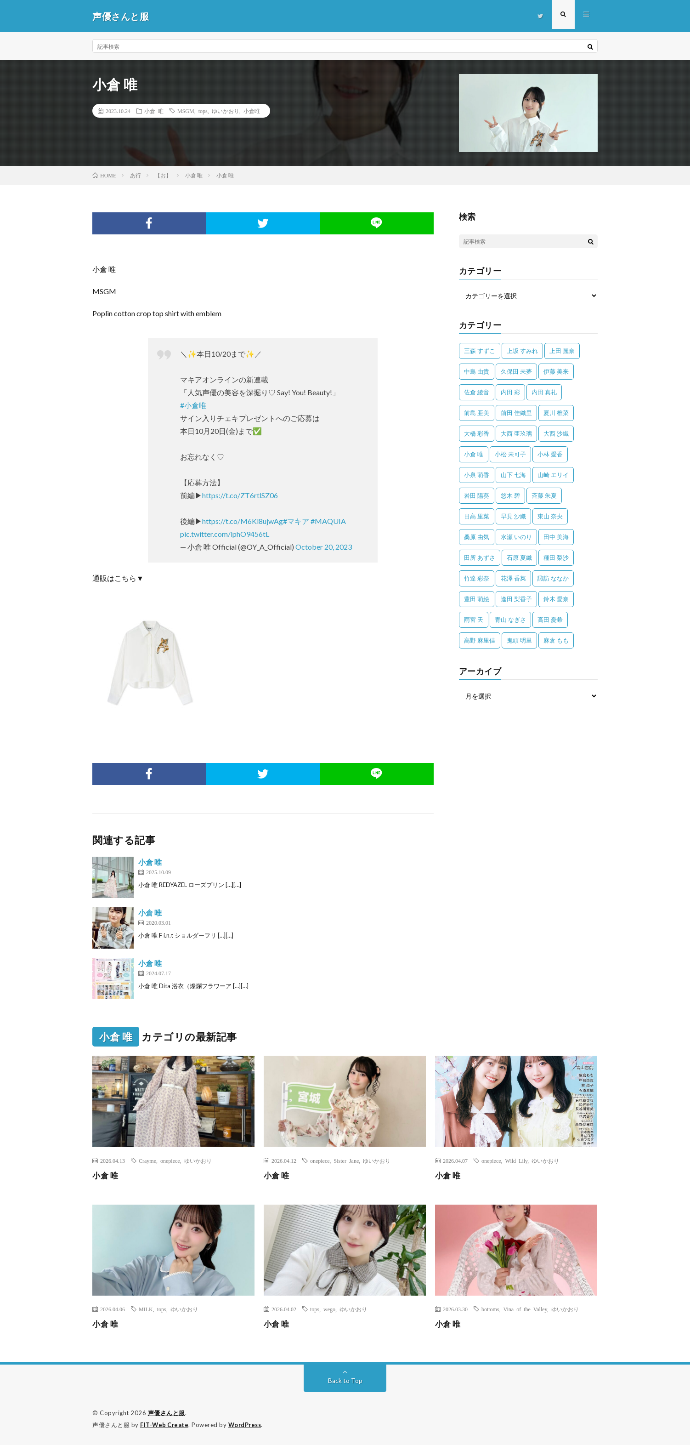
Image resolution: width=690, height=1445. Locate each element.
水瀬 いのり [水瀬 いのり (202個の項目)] (516, 536)
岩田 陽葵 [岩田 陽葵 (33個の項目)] (476, 495)
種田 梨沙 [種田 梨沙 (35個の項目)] (556, 557)
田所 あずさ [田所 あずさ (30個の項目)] (479, 557)
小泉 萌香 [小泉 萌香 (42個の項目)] (476, 474)
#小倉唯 (193, 405)
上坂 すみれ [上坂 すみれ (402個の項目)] (522, 350)
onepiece (170, 1160)
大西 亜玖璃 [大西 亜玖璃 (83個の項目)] (516, 433)
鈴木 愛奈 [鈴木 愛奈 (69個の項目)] (556, 599)
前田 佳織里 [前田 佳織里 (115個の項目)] (516, 412)
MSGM (185, 111)
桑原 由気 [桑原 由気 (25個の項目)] (476, 536)
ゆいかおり (225, 111)
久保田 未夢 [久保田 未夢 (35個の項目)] (516, 371)
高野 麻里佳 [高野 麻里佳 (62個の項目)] (479, 640)
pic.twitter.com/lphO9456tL (224, 533)
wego (329, 1309)
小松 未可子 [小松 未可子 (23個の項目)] (510, 454)
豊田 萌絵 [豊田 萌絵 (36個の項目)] (476, 599)
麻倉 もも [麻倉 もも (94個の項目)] (556, 640)
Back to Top (345, 1380)
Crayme (147, 1160)
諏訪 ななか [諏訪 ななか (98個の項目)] (553, 578)
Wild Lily (516, 1160)
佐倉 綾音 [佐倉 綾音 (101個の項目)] (476, 392)
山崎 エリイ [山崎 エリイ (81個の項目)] (553, 474)
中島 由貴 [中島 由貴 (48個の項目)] (476, 371)
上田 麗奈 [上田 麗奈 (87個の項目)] (562, 350)
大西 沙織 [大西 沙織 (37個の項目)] (556, 433)
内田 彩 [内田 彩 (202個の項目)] (510, 392)
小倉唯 (251, 111)
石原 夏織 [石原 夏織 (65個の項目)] (519, 557)
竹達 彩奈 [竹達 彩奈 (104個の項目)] (476, 578)
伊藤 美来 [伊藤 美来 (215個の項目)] (556, 371)
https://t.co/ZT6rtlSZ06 (240, 495)
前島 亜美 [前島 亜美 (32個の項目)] (476, 412)
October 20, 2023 (323, 546)
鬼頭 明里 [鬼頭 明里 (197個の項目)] (519, 640)
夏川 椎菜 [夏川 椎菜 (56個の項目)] (556, 412)
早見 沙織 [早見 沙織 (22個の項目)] (513, 516)
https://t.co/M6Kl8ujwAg (242, 521)
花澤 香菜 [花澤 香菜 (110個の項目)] (513, 578)
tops (203, 111)
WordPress (247, 1424)
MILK (146, 1309)
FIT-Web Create (165, 1424)
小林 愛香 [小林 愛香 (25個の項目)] (550, 454)
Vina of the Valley (525, 1309)
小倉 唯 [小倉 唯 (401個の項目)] (473, 454)
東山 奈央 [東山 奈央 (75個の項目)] (550, 516)
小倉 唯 (154, 111)
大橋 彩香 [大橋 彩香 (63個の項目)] (476, 433)
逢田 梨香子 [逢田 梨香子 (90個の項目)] (516, 599)
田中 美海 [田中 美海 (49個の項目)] (556, 536)
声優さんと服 (166, 1413)
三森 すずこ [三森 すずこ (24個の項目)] (479, 350)
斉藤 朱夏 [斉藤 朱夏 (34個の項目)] (544, 495)
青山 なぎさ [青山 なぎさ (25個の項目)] (510, 619)
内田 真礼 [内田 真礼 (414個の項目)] (544, 392)
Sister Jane (346, 1160)
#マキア (296, 521)
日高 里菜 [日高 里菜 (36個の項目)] (476, 516)
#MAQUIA (328, 521)
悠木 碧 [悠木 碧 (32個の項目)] (510, 495)
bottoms (490, 1309)
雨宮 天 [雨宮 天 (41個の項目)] (473, 619)
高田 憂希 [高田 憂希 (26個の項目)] (550, 619)
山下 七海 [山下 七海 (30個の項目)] (513, 474)
